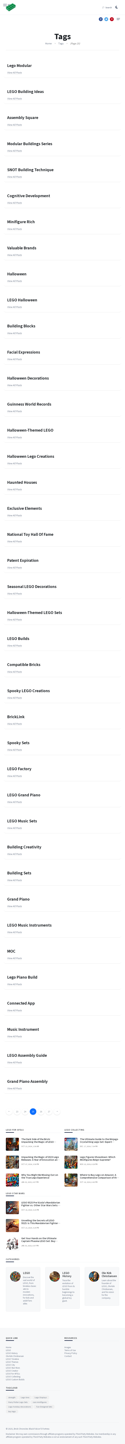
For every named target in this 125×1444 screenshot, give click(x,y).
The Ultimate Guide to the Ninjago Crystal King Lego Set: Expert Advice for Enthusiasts (99, 1197)
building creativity (24, 847)
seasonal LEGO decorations (31, 586)
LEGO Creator (12, 1413)
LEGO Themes (12, 1404)
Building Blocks (21, 326)
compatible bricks (23, 664)
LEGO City (10, 1407)
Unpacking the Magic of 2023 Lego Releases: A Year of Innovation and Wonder (40, 1215)
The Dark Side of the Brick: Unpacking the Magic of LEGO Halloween (37, 1197)
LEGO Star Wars (13, 1410)
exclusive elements (24, 508)
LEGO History (66, 1329)
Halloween (17, 274)
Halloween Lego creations (30, 456)
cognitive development (28, 195)
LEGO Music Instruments (29, 925)
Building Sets (19, 873)
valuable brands (21, 248)
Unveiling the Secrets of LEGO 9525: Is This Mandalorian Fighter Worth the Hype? (39, 1279)
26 (41, 1117)
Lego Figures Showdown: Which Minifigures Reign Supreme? (97, 1214)
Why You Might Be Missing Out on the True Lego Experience (39, 1232)
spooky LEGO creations (28, 690)
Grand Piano (18, 899)
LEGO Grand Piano (23, 795)
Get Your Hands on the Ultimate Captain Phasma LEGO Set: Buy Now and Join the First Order (38, 1296)
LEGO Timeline (12, 1401)
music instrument (23, 1029)
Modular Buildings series (29, 143)
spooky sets (18, 742)
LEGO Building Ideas (25, 91)
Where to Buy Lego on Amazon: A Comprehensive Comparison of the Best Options (99, 1233)
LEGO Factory (19, 768)
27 (49, 1117)
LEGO (26, 1328)
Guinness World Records (29, 404)
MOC (11, 951)
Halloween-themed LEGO (30, 430)
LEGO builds (18, 638)
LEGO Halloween (22, 300)
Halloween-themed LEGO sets (34, 612)
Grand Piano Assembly (27, 1081)
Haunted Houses (22, 482)
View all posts (14, 72)
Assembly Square (22, 117)
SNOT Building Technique (30, 169)
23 (17, 1117)
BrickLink (16, 716)
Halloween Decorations (28, 378)
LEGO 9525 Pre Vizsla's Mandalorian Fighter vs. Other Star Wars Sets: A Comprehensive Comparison (40, 1261)
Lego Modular (19, 65)
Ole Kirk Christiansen (109, 1329)
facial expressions (23, 352)
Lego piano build (22, 977)
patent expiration (23, 560)
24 (25, 1117)
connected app (21, 1003)
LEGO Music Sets (22, 821)
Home (8, 1389)
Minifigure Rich (21, 221)
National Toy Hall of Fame (30, 534)
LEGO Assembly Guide (27, 1055)
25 (33, 1117)
